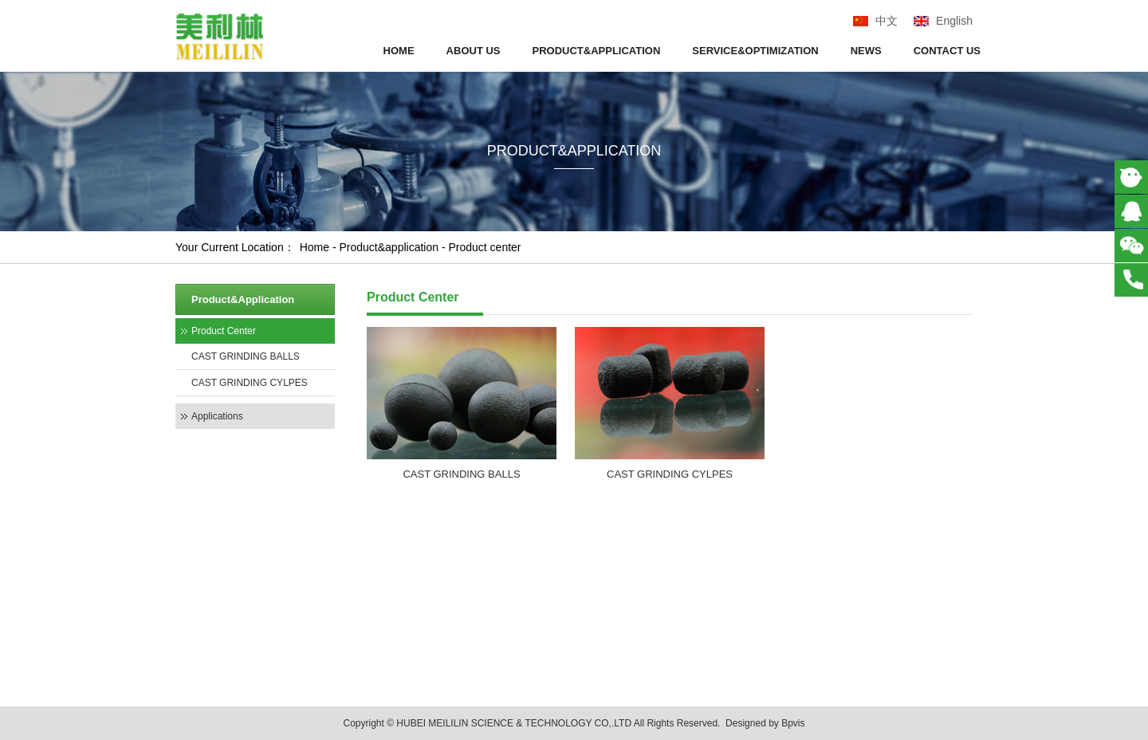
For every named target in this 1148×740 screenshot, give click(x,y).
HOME (399, 51)
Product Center (223, 331)
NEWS (866, 51)
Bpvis (792, 723)
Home (314, 247)
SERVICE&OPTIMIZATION (755, 51)
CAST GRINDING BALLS (245, 356)
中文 (886, 20)
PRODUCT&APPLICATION (597, 51)
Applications (217, 416)
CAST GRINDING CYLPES (249, 383)
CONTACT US (947, 51)
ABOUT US (473, 51)
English (954, 20)
